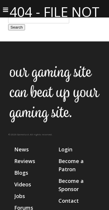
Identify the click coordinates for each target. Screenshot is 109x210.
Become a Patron (71, 165)
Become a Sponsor (71, 184)
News (21, 149)
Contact (68, 200)
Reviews (24, 161)
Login (65, 149)
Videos (22, 184)
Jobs (19, 196)
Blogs (21, 172)
